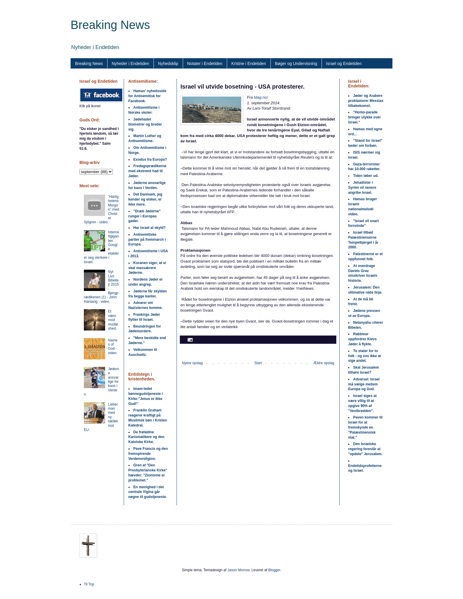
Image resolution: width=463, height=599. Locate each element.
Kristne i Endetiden (248, 63)
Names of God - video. (113, 346)
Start (258, 363)
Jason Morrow (238, 570)
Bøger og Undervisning (296, 63)
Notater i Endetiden (205, 63)
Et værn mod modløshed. (113, 320)
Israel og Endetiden (344, 63)
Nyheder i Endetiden (130, 63)
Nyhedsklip (168, 63)
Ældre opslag (323, 363)
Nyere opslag (192, 363)
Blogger (274, 570)
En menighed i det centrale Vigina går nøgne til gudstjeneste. (147, 492)
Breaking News (110, 24)
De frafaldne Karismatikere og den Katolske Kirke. (146, 437)
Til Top (89, 584)
